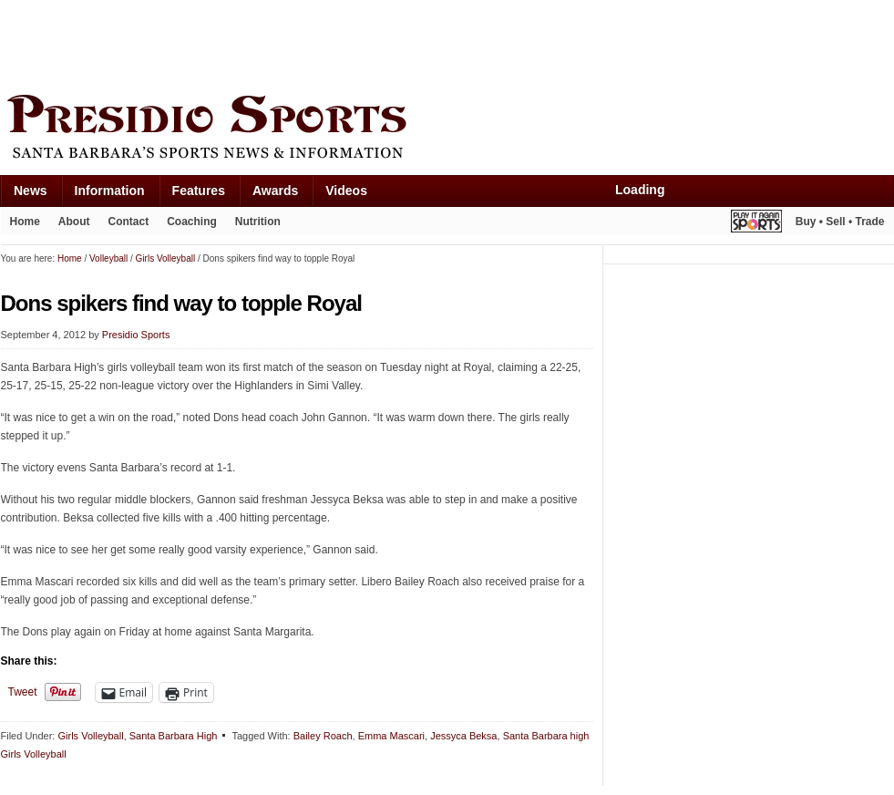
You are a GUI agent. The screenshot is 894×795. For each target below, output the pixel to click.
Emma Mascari (391, 735)
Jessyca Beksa (463, 735)
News (30, 190)
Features (198, 190)
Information (110, 190)
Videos (346, 190)
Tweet (22, 692)
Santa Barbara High (173, 735)
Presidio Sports (447, 129)
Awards (275, 190)
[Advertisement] (332, 43)
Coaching (192, 221)
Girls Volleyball (90, 735)
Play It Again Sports (756, 224)
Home (25, 221)
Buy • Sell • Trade (840, 221)
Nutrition (258, 221)
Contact (128, 221)
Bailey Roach (323, 735)
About (74, 221)
